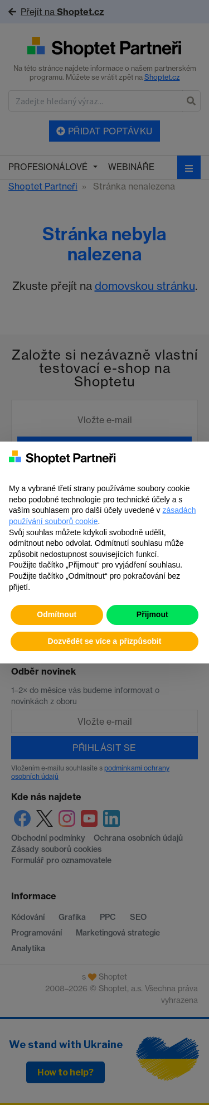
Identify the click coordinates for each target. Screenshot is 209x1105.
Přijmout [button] (152, 614)
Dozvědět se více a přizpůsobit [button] (105, 641)
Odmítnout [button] (56, 614)
